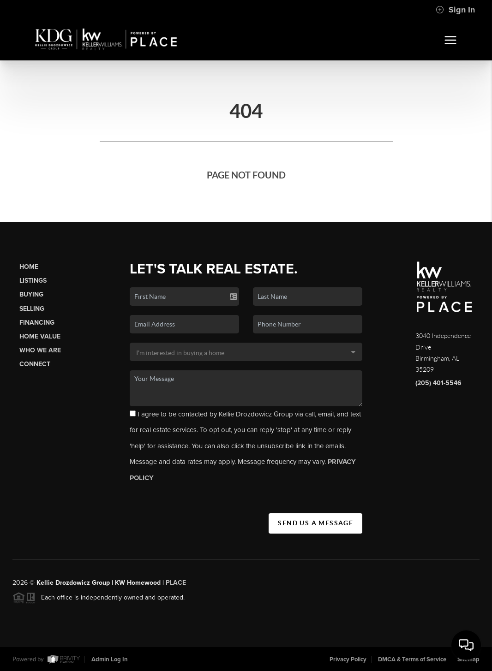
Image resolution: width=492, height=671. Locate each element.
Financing (36, 323)
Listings (33, 281)
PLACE (176, 585)
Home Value (39, 336)
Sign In (455, 9)
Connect (34, 364)
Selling (31, 309)
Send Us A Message (315, 523)
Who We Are (40, 350)
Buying (31, 294)
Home (28, 267)
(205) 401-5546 (438, 383)
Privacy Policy (348, 659)
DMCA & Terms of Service (412, 659)
